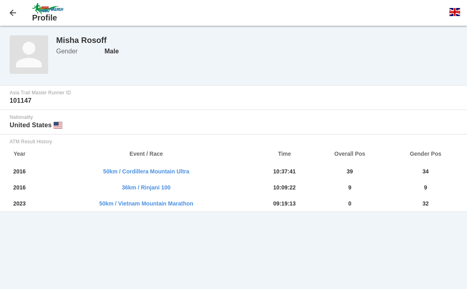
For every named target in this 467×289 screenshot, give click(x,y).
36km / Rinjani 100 (146, 187)
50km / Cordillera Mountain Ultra (146, 171)
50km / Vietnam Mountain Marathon (146, 203)
